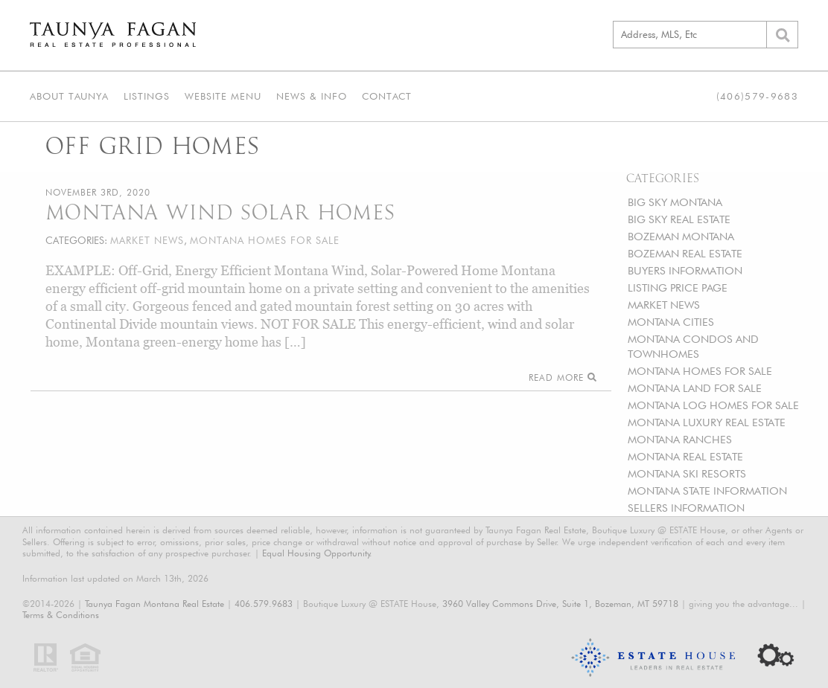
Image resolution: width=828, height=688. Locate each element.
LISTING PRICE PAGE (677, 287)
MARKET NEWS (664, 304)
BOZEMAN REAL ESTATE (685, 253)
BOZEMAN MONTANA (681, 236)
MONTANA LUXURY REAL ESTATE (707, 422)
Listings (147, 96)
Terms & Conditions (60, 614)
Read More (562, 377)
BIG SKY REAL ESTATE (679, 219)
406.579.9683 (264, 603)
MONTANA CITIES (671, 321)
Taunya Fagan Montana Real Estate (154, 603)
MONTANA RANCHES (680, 439)
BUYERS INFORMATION (685, 270)
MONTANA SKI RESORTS (687, 473)
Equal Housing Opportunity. (317, 553)
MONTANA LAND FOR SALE (695, 388)
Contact (387, 96)
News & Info (311, 96)
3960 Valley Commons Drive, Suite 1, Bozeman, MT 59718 (560, 603)
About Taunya (69, 96)
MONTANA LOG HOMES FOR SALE (713, 405)
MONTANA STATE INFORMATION (707, 490)
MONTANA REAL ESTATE (685, 456)
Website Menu (223, 96)
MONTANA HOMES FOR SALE (700, 370)
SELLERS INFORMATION (686, 507)
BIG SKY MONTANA (675, 202)
